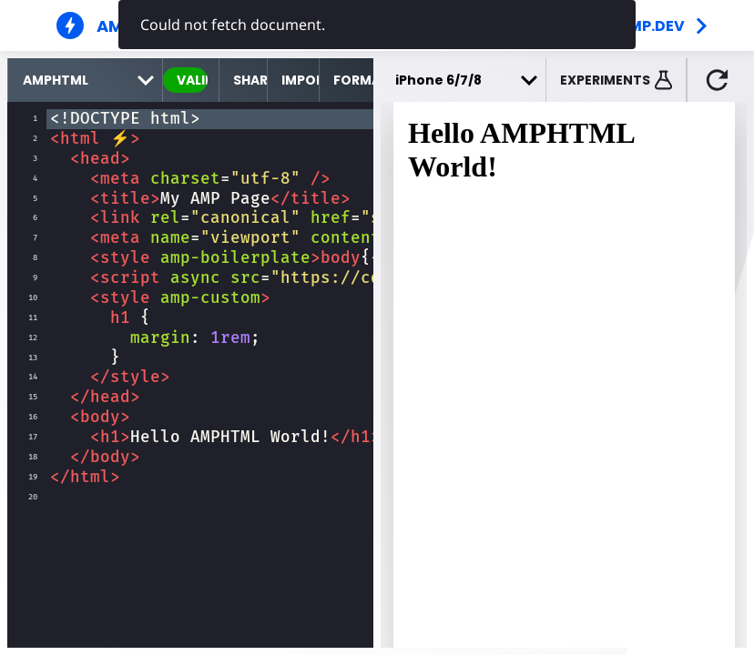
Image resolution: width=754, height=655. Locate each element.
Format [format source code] (353, 80)
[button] (616, 80)
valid (192, 80)
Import (300, 80)
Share (249, 80)
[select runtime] (85, 80)
